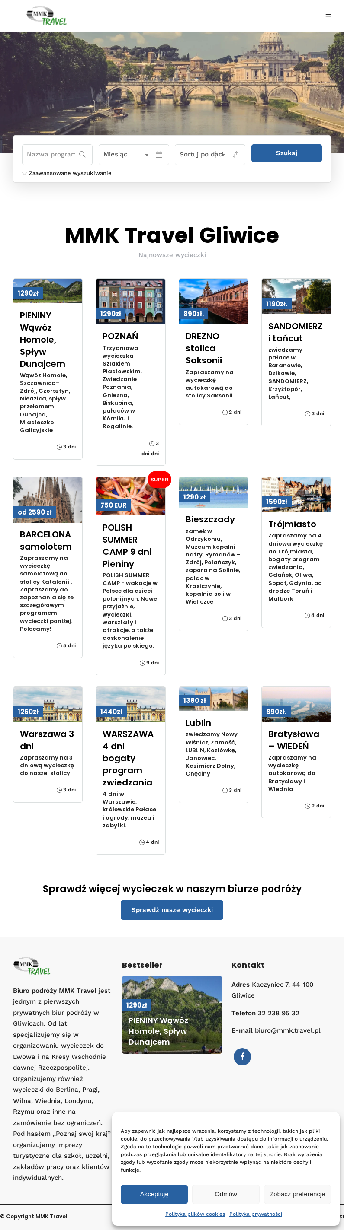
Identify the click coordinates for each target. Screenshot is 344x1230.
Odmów (226, 1194)
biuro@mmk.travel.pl (288, 1030)
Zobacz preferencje (297, 1194)
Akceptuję (154, 1194)
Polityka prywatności (255, 1214)
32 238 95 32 (278, 1013)
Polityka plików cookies (195, 1214)
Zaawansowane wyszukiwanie (67, 173)
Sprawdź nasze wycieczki (172, 910)
